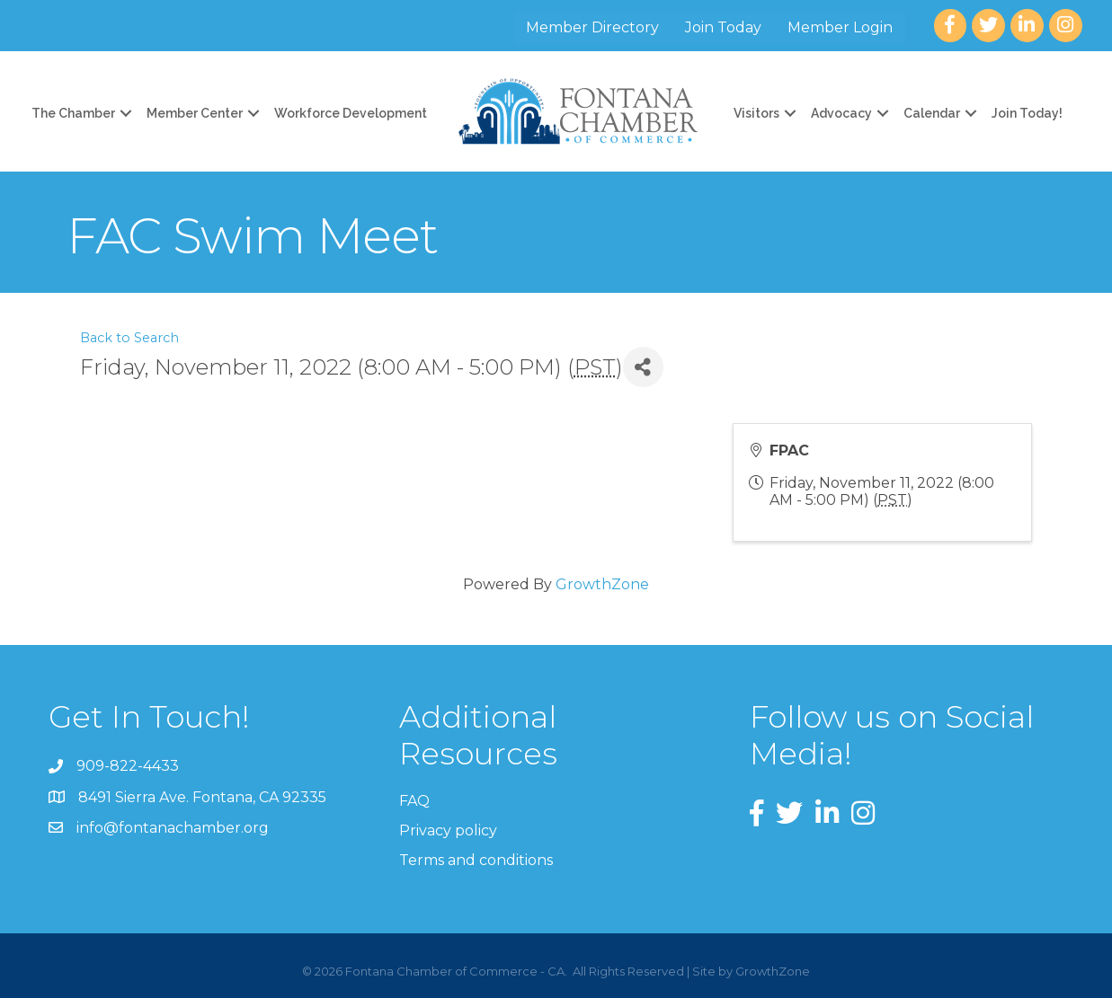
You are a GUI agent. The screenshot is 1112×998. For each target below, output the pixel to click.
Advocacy (841, 113)
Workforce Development (350, 113)
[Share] (643, 367)
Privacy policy (448, 830)
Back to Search (129, 338)
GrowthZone (602, 584)
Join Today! (1027, 113)
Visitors (756, 113)
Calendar (931, 113)
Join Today (723, 27)
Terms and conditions (476, 860)
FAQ (414, 800)
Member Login (840, 27)
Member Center (195, 113)
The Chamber (73, 113)
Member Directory (592, 27)
